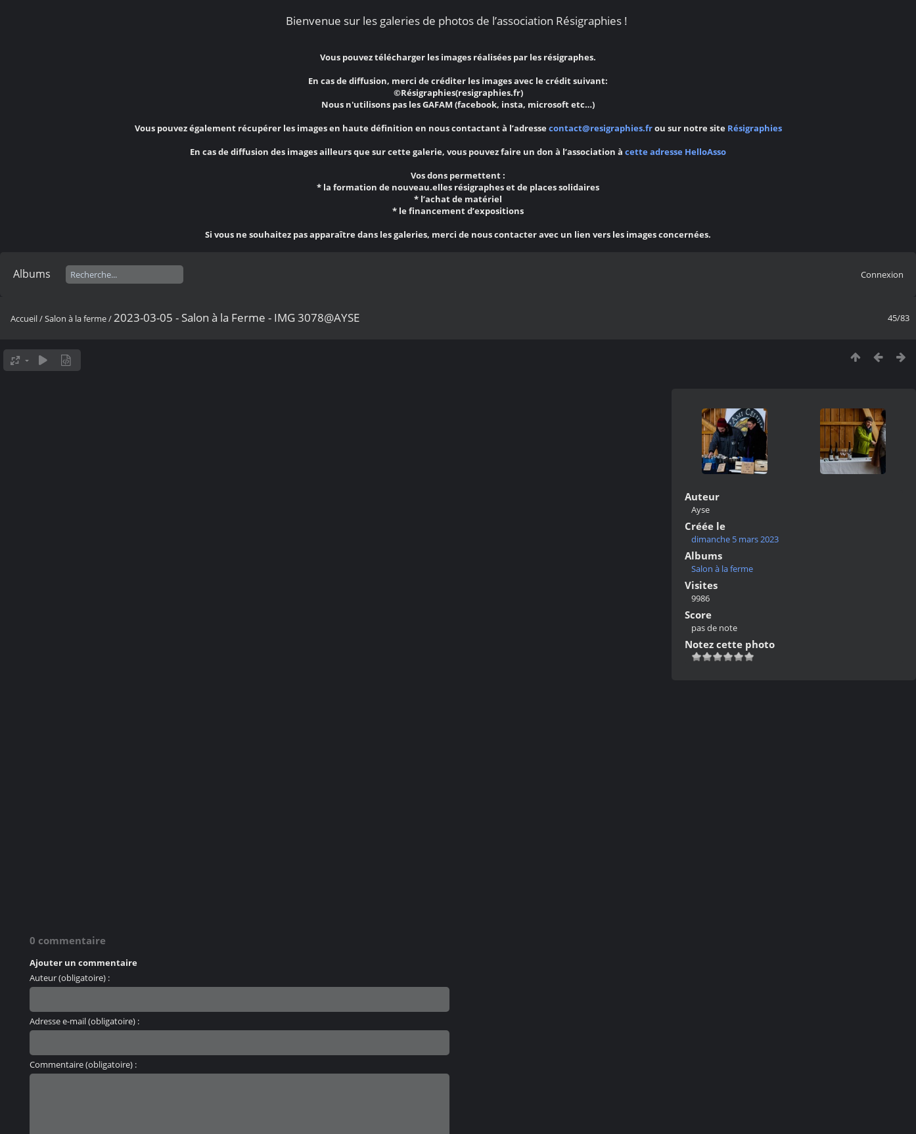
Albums (32, 274)
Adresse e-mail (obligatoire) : (84, 1021)
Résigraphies (754, 128)
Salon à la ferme (75, 318)
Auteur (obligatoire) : (70, 978)
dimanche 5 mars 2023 (735, 539)
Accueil (24, 318)
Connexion (882, 274)
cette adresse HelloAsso (675, 152)
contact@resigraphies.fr (601, 128)
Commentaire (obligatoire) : (83, 1064)
